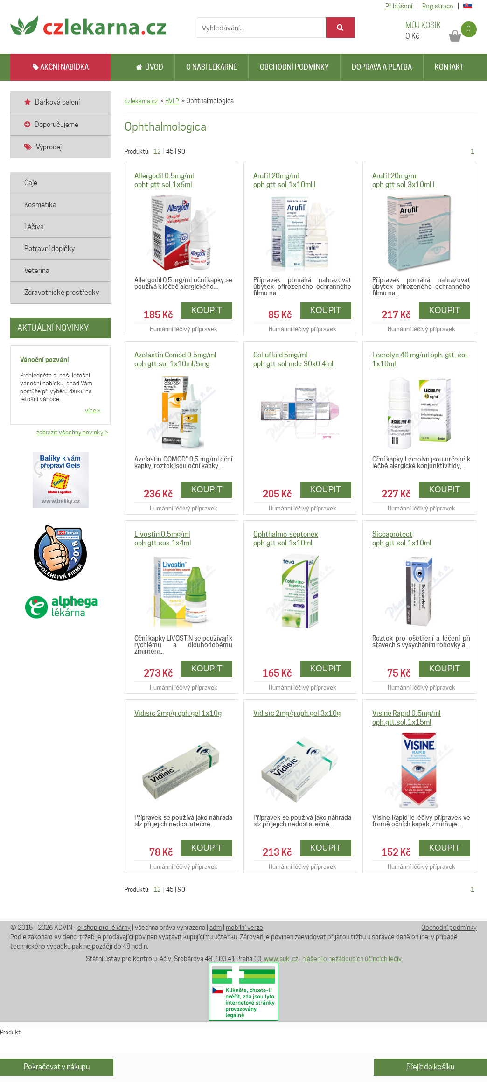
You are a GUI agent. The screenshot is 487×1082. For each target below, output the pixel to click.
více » (93, 410)
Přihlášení (398, 6)
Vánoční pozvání (44, 359)
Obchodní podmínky (294, 67)
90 (181, 151)
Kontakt (449, 67)
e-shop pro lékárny (104, 927)
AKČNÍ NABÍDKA (61, 67)
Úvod (149, 67)
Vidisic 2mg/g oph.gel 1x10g (178, 713)
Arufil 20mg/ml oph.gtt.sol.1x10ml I (284, 180)
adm (215, 927)
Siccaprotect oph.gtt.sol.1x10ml (401, 538)
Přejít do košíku (430, 1066)
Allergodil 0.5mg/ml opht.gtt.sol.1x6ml (164, 180)
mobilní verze (244, 927)
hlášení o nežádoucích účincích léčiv (352, 959)
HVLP (172, 101)
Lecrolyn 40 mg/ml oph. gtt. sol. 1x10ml (420, 359)
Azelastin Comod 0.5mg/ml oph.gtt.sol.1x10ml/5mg (175, 359)
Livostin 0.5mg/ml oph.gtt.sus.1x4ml (162, 538)
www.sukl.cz (281, 959)
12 (157, 151)
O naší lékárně (211, 67)
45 (170, 151)
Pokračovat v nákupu (57, 1066)
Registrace (437, 6)
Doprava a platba (382, 67)
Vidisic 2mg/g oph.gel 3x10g (297, 713)
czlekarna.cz (141, 101)
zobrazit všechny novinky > (72, 432)
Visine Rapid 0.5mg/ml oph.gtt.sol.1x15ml (406, 717)
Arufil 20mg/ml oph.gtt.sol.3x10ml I (403, 180)
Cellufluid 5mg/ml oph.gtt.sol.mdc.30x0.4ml (293, 359)
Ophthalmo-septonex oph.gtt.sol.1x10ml (285, 538)
